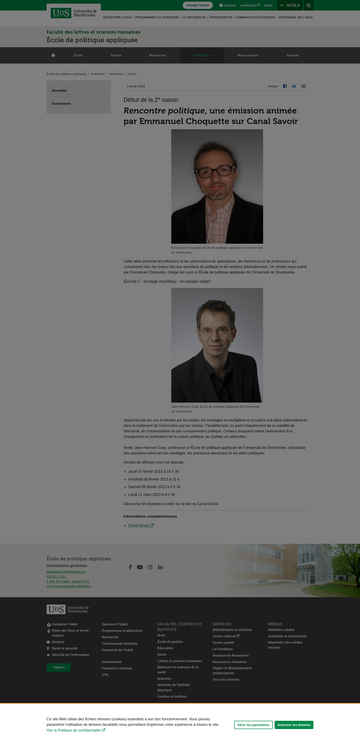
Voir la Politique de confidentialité (74, 730)
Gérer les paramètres (253, 725)
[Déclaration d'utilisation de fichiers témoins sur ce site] (180, 725)
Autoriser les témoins (294, 725)
